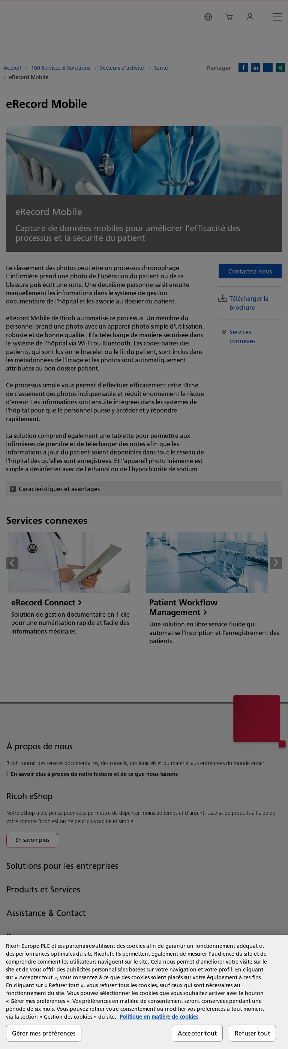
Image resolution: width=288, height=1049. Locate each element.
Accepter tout (197, 1033)
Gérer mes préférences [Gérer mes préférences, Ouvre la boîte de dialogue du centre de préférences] (43, 1033)
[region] (144, 992)
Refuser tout (252, 1033)
